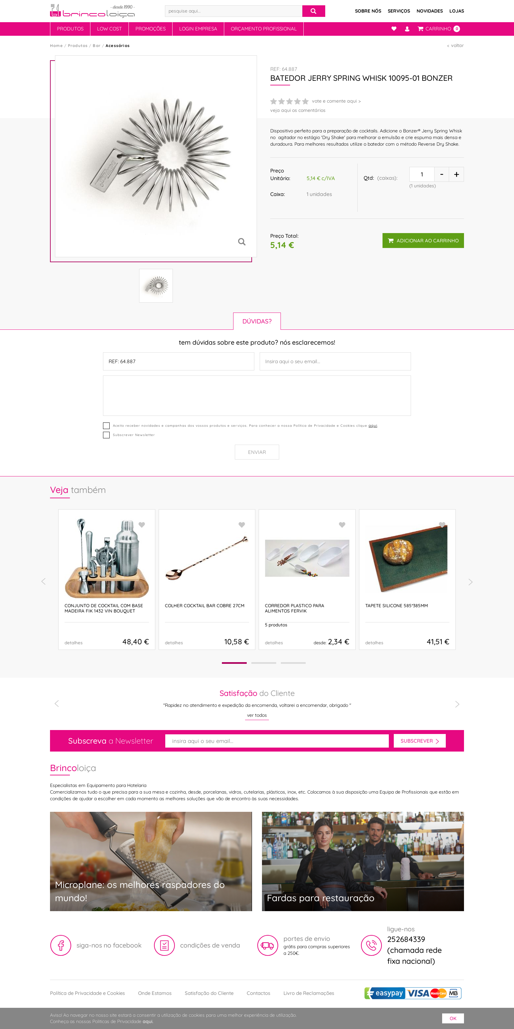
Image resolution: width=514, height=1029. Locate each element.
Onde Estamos (155, 993)
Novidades (430, 11)
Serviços (399, 11)
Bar (97, 45)
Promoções (150, 28)
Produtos (70, 28)
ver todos (257, 715)
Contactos (258, 993)
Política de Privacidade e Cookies (87, 993)
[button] (234, 663)
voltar (457, 45)
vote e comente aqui (334, 101)
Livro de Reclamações (308, 993)
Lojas (456, 11)
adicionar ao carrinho (423, 240)
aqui (373, 425)
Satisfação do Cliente (209, 993)
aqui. (148, 1021)
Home (56, 45)
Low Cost (109, 28)
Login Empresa (198, 28)
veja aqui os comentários (298, 110)
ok (453, 1018)
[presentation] (43, 581)
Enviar (257, 452)
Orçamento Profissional (264, 28)
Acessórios (118, 45)
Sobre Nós (368, 11)
